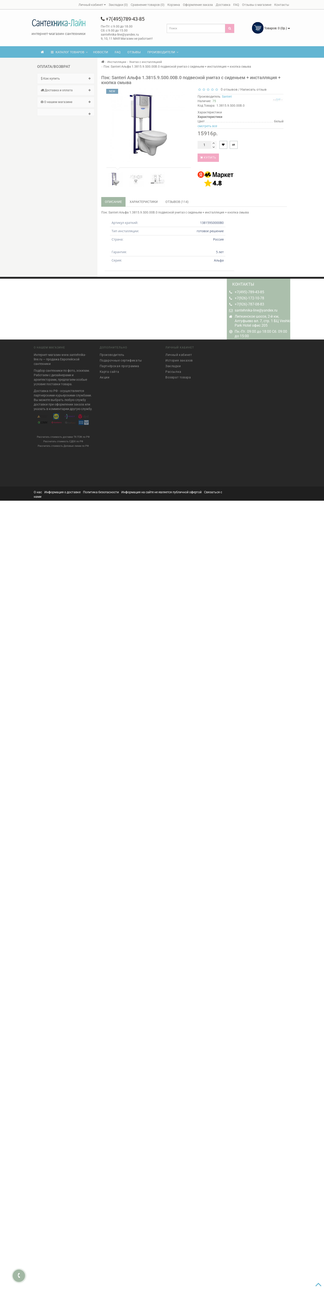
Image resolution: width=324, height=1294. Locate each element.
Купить (208, 157)
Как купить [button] (66, 78)
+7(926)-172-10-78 (249, 298)
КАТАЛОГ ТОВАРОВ (69, 52)
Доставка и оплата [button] (66, 90)
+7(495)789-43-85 (122, 19)
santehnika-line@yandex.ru (256, 310)
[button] (65, 112)
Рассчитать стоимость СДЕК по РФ (63, 439)
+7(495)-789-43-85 (249, 292)
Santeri (227, 96)
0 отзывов (228, 89)
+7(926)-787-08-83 (249, 304)
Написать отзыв (253, 89)
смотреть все (207, 126)
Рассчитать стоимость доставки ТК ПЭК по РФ (63, 435)
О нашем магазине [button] (66, 102)
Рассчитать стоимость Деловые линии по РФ (63, 444)
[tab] (65, 78)
